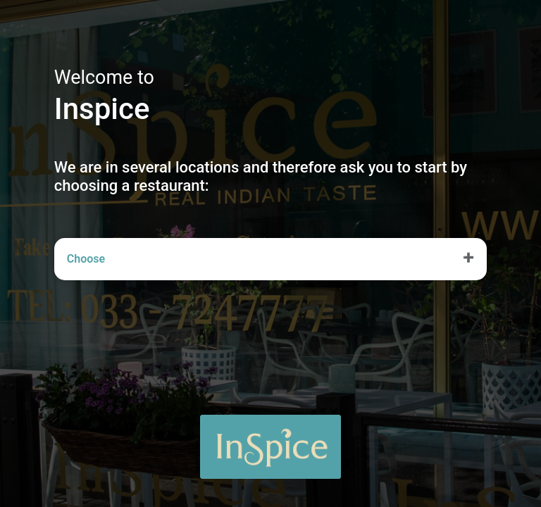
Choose (86, 258)
